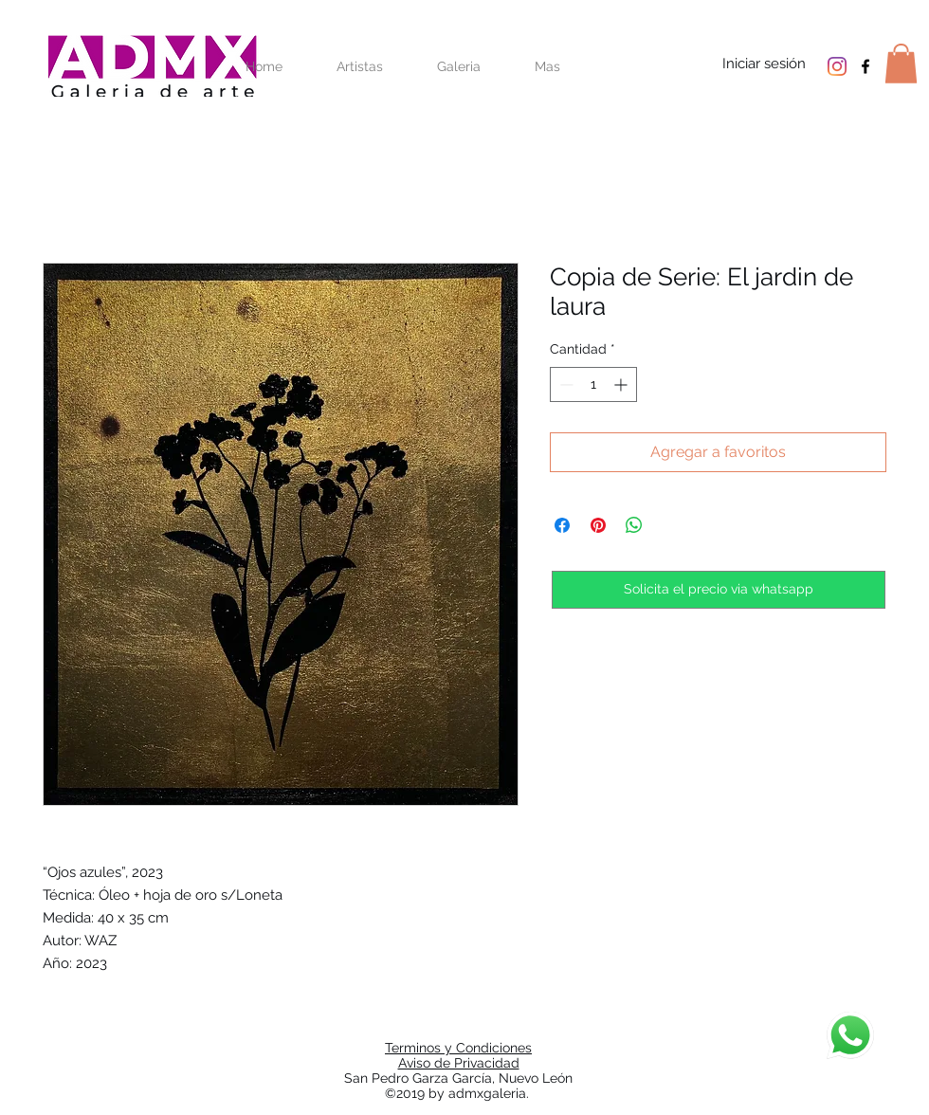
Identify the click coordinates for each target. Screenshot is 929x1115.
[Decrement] (564, 384)
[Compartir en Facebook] (562, 525)
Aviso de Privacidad (458, 1062)
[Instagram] (837, 66)
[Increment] (622, 384)
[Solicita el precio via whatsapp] (718, 590)
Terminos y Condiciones (458, 1047)
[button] (901, 63)
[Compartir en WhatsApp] (634, 525)
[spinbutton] (593, 384)
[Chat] (850, 1035)
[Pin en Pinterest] (598, 525)
